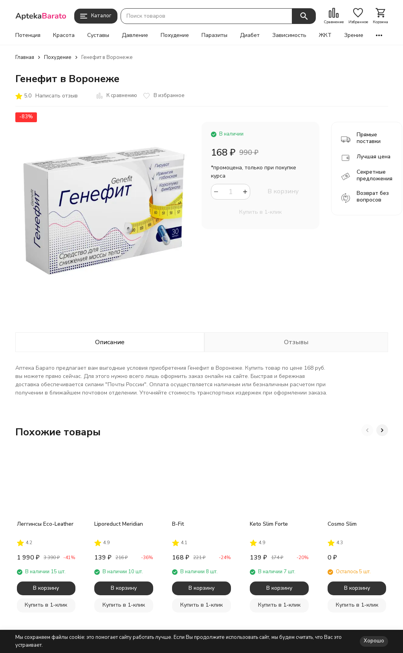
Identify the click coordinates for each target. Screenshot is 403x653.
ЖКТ (325, 35)
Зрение (353, 35)
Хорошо (374, 640)
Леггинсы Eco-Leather (45, 524)
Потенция (27, 35)
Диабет (250, 35)
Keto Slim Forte (269, 524)
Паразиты (214, 35)
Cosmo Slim (342, 524)
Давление (135, 35)
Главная (24, 57)
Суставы (98, 35)
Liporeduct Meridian (118, 524)
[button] (367, 430)
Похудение (175, 35)
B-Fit (178, 524)
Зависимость (289, 35)
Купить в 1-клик (260, 212)
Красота (64, 35)
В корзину (283, 191)
